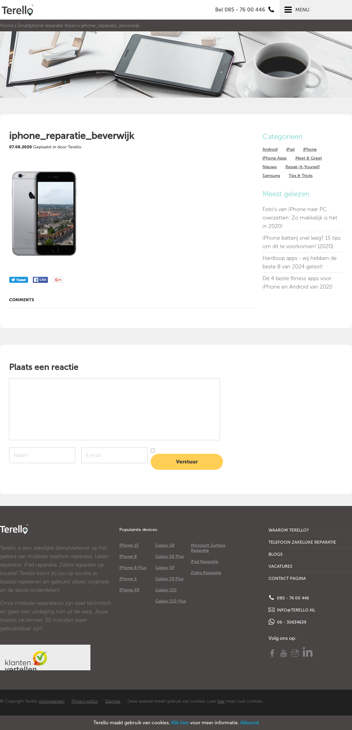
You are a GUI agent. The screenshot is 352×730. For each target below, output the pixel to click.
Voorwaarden (51, 701)
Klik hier (180, 722)
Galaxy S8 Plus (169, 556)
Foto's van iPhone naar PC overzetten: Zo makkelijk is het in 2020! (299, 217)
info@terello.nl (292, 610)
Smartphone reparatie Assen (47, 25)
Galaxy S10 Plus (170, 601)
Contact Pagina (287, 578)
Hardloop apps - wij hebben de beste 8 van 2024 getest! (299, 262)
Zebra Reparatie (206, 572)
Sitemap (112, 701)
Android (270, 149)
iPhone (310, 149)
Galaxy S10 (166, 590)
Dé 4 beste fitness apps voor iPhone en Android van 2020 (297, 282)
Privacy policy (85, 701)
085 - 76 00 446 (289, 598)
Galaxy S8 (164, 545)
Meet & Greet (308, 158)
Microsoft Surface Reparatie (208, 548)
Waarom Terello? (289, 530)
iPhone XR (129, 590)
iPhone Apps (274, 158)
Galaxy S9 (164, 567)
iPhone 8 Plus (132, 567)
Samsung (271, 175)
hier (221, 701)
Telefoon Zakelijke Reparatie (302, 542)
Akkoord (249, 722)
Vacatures (280, 566)
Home (7, 25)
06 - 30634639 (287, 622)
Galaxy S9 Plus (169, 578)
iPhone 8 (128, 556)
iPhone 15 (129, 545)
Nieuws (269, 166)
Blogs (276, 554)
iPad (290, 149)
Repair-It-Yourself (302, 166)
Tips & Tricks (301, 175)
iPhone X (128, 578)
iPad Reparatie (204, 561)
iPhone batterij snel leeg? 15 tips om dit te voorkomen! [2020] (301, 242)
